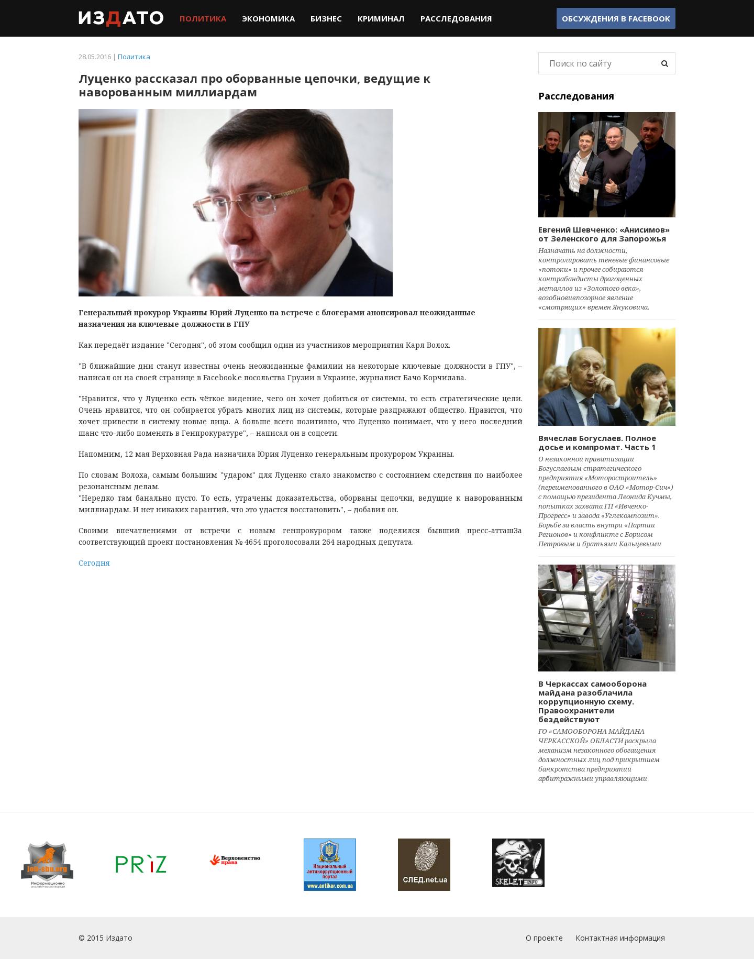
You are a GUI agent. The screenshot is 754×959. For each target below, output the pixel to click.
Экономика (268, 18)
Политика (203, 18)
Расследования (456, 18)
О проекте (544, 938)
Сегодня (94, 563)
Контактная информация (620, 938)
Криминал (381, 18)
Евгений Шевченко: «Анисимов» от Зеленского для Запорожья (604, 234)
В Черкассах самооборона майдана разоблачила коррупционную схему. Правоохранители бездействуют (592, 701)
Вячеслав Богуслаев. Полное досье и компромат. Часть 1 (597, 442)
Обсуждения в (616, 18)
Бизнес (326, 18)
